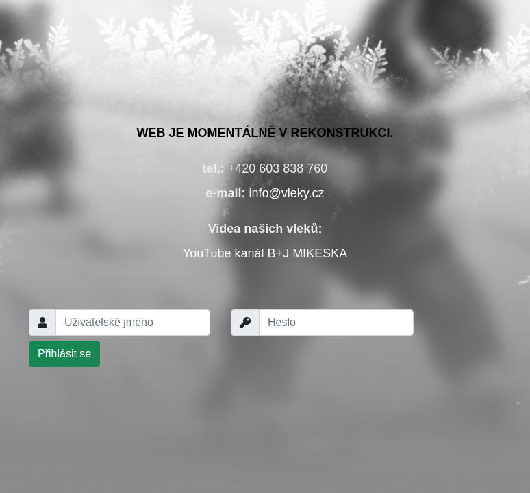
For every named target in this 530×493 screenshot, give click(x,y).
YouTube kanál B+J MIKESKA (265, 253)
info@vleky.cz (287, 193)
